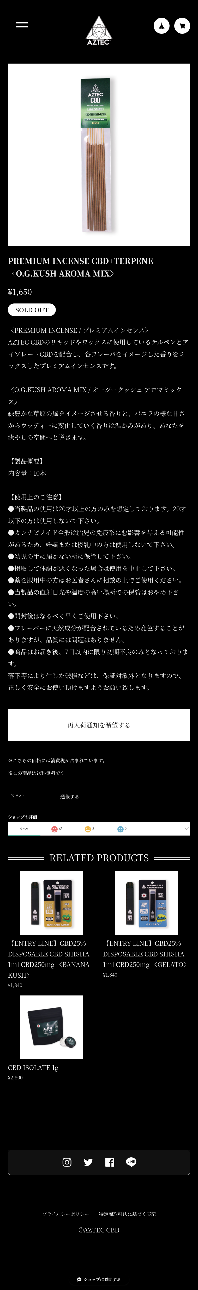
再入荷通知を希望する (99, 724)
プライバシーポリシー (65, 1215)
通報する (69, 796)
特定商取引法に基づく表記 (127, 1215)
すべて (24, 828)
